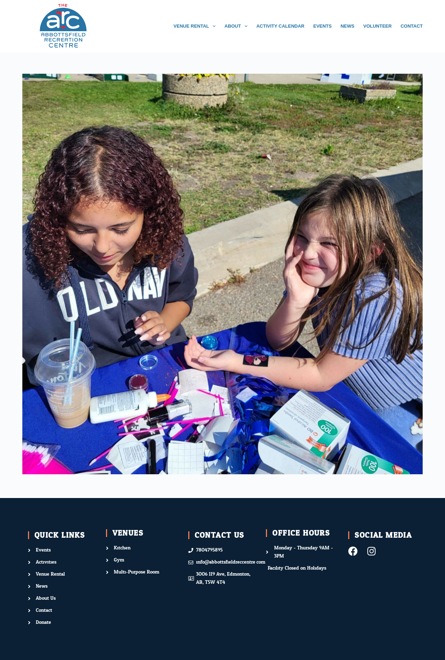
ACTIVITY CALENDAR (280, 26)
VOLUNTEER (377, 26)
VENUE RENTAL (195, 26)
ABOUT (237, 26)
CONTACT (412, 26)
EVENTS (322, 26)
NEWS (347, 26)
